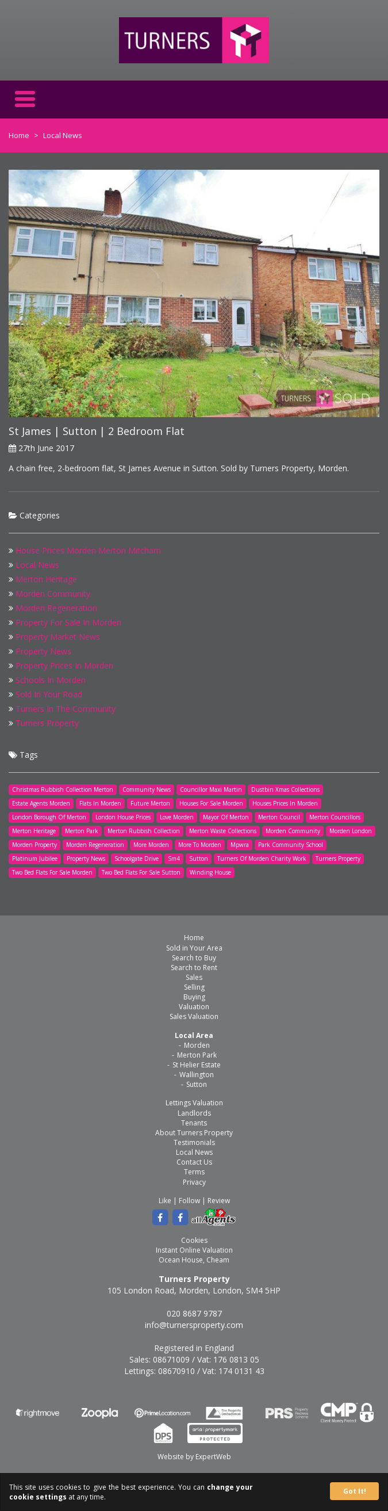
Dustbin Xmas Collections (285, 789)
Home (19, 135)
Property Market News (58, 636)
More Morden (151, 845)
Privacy (194, 1182)
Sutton (198, 858)
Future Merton (150, 803)
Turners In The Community (66, 708)
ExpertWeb (213, 1457)
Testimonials (194, 1142)
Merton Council (279, 817)
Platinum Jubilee (34, 858)
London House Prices (123, 817)
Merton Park (81, 831)
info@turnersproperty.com (194, 1324)
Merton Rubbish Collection (143, 831)
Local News (37, 564)
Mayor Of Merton (226, 817)
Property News (43, 651)
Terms (194, 1172)
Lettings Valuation (194, 1103)
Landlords (194, 1113)
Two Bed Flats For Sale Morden (52, 872)
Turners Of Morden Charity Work (261, 858)
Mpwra (240, 845)
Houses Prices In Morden (285, 803)
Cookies (194, 1240)
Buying (194, 997)
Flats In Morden (100, 803)
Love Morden (177, 817)
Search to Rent (194, 967)
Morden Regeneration (56, 607)
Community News (146, 789)
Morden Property (34, 845)
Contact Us (194, 1162)
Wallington (196, 1074)
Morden (197, 1045)
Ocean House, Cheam (194, 1260)
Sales (194, 977)
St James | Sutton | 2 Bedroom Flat (97, 431)
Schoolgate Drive (136, 858)
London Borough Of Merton (49, 817)
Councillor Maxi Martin (211, 789)
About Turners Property (194, 1133)
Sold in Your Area (194, 948)
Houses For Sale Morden (211, 803)
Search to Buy (194, 958)
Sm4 (174, 858)
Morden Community (53, 593)
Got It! (354, 1491)
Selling (194, 987)
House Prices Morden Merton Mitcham (88, 550)
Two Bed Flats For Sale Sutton (141, 872)
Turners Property (47, 723)
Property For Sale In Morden (68, 622)
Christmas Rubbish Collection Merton (62, 789)
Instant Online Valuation (194, 1250)
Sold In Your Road (49, 694)
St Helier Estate (196, 1065)
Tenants (194, 1123)
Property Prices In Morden (64, 665)
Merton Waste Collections (222, 831)
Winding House (210, 872)
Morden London (350, 831)
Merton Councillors (334, 817)
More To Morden (199, 845)
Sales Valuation (194, 1016)
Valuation (194, 1007)
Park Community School (290, 845)
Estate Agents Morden (41, 803)
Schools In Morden (51, 679)
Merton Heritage (46, 579)
